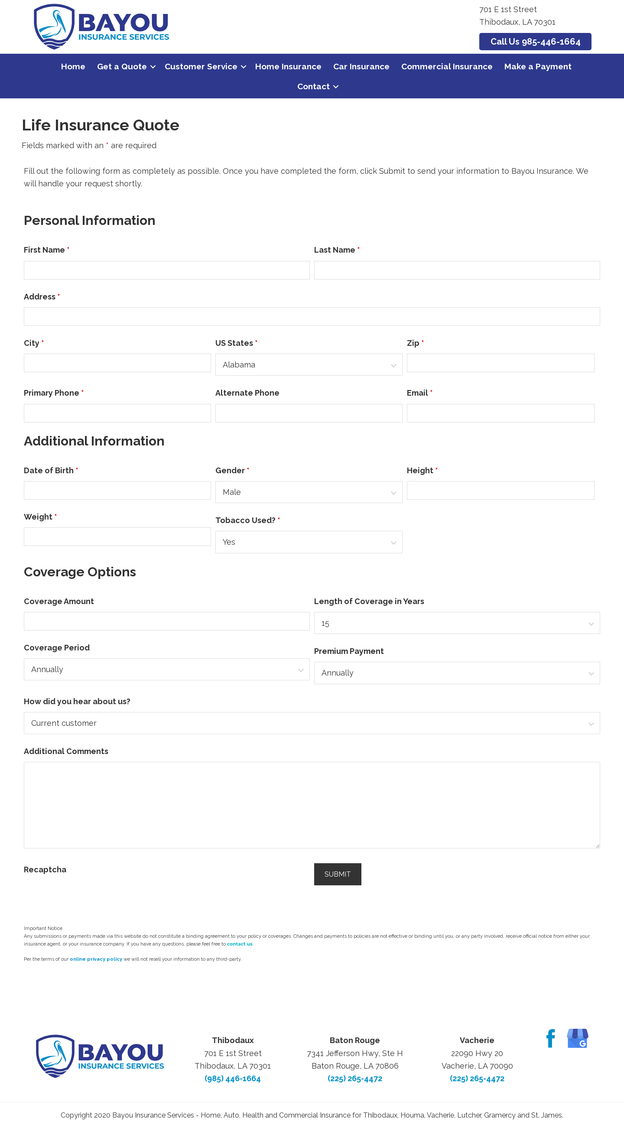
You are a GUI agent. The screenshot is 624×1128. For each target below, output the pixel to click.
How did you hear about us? (77, 701)
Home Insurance (288, 66)
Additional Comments (66, 751)
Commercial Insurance (447, 66)
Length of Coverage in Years (369, 601)
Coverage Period (57, 647)
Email (420, 392)
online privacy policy (96, 959)
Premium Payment (349, 651)
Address (42, 296)
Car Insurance (361, 66)
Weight (40, 516)
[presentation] (90, 897)
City (34, 343)
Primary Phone (54, 392)
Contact (313, 86)
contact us (240, 944)
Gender (232, 470)
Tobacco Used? (247, 520)
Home (73, 66)
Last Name (337, 249)
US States (236, 343)
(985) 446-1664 (233, 1078)
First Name (47, 249)
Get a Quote (122, 66)
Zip (415, 343)
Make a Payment (538, 66)
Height (422, 470)
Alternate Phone (247, 392)
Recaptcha (45, 869)
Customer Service (201, 66)
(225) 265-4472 (355, 1078)
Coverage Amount (59, 601)
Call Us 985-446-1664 (536, 41)
